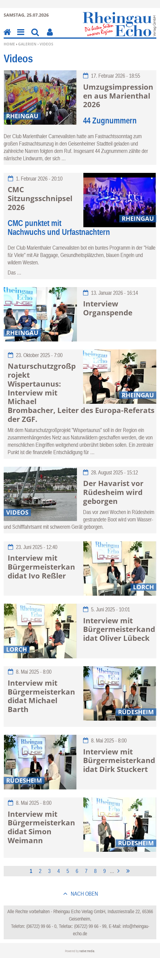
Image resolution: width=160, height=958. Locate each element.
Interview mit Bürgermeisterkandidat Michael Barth (41, 696)
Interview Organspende (107, 307)
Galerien (27, 44)
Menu (20, 36)
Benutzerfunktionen (50, 36)
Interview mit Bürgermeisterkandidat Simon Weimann (41, 827)
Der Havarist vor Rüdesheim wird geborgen (113, 492)
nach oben (84, 893)
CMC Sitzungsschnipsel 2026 (40, 198)
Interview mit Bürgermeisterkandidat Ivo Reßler (41, 567)
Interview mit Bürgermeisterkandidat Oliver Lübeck (119, 629)
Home (9, 44)
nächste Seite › (120, 870)
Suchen (35, 36)
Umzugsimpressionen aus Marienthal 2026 (118, 96)
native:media (86, 951)
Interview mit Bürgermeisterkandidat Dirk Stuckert (119, 760)
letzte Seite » (129, 870)
